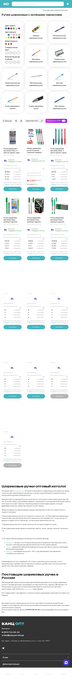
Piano (8, 547)
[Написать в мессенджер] (66, 662)
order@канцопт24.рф (13, 635)
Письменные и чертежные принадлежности (22, 10)
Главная (4, 10)
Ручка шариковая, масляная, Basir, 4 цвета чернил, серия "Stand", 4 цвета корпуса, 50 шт (58, 153)
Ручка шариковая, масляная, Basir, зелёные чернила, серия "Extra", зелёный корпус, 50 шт (12, 222)
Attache (9, 551)
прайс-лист (28, 589)
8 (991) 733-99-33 (11, 632)
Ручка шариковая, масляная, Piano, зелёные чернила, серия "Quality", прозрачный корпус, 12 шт (59, 223)
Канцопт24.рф (19, 491)
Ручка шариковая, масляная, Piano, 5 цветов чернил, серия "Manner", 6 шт (11, 152)
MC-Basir (9, 542)
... (39, 10)
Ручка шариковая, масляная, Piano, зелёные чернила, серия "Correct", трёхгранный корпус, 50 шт (35, 223)
